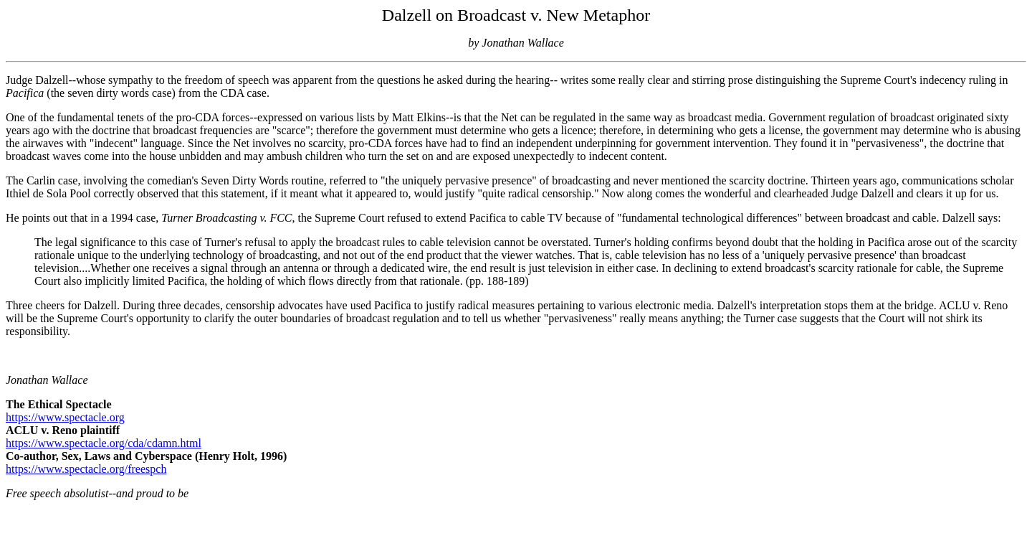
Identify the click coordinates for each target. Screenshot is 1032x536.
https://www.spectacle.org (65, 417)
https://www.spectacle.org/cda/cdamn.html (103, 443)
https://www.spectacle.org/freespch (86, 469)
